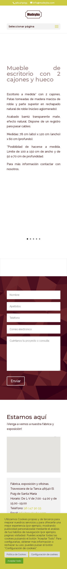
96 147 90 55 (32, 508)
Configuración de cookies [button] (44, 554)
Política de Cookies (16, 554)
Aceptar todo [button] (14, 561)
